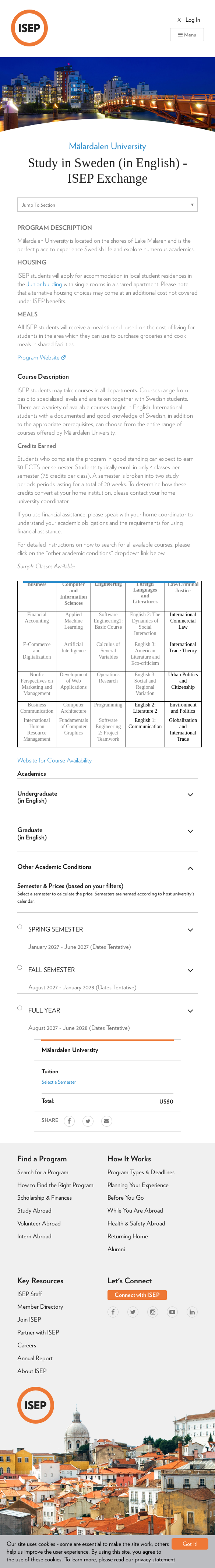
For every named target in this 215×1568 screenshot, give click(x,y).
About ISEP (31, 1371)
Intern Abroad (34, 1236)
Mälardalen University (107, 145)
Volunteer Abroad (39, 1223)
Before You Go (125, 1197)
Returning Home (127, 1236)
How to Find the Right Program (55, 1185)
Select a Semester (59, 1082)
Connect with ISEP (137, 1294)
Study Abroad (34, 1210)
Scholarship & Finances (44, 1197)
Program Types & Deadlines (141, 1172)
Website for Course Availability (54, 760)
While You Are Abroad (135, 1210)
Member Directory (40, 1306)
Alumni (116, 1249)
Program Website (41, 357)
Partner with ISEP (38, 1332)
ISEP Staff (29, 1294)
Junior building (44, 284)
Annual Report (35, 1358)
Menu (187, 35)
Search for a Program (42, 1172)
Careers (26, 1345)
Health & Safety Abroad (136, 1223)
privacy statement (155, 1559)
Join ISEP (29, 1319)
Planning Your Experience (138, 1185)
